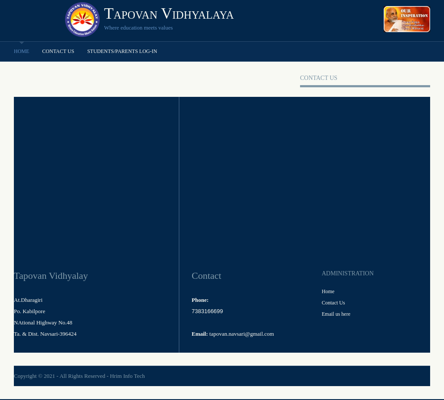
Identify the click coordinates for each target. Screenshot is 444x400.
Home (21, 51)
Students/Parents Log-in (122, 51)
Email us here (336, 314)
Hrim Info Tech (127, 376)
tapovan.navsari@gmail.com (241, 334)
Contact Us (58, 51)
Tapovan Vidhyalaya (169, 13)
